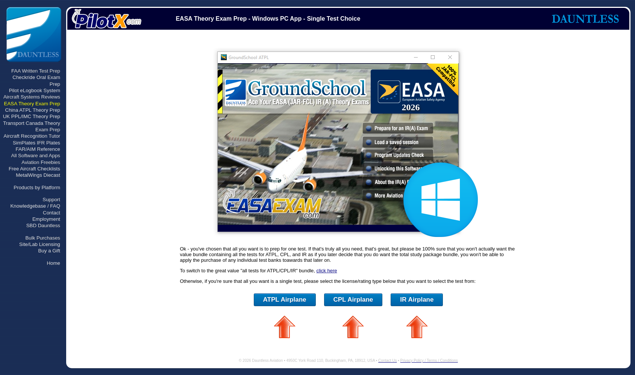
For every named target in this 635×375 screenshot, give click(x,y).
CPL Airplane (353, 299)
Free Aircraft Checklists (34, 169)
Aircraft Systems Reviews (31, 97)
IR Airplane (416, 299)
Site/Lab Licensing (39, 244)
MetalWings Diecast (38, 175)
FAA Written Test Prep (35, 71)
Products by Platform (37, 187)
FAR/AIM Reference (37, 149)
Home (53, 263)
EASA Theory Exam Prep (32, 103)
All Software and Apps (35, 155)
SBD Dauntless (43, 225)
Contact (51, 213)
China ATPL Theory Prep (32, 110)
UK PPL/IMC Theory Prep (31, 116)
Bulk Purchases (42, 238)
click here (327, 270)
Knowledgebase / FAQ (35, 206)
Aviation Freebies (40, 162)
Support (51, 199)
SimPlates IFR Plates (36, 143)
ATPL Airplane (284, 299)
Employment (46, 219)
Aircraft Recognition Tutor (32, 136)
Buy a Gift (49, 251)
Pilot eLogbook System (34, 90)
